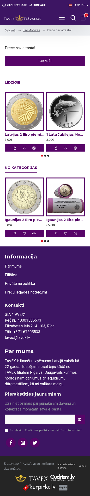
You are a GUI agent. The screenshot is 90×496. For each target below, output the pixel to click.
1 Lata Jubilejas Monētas (65, 134)
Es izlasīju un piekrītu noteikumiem (43, 430)
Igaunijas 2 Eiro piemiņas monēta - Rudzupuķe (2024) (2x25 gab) (65, 220)
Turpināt (45, 61)
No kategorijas (21, 168)
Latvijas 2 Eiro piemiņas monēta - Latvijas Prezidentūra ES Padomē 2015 (24, 134)
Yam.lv (82, 466)
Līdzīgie (12, 82)
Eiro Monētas (31, 30)
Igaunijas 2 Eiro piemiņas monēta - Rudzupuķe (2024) (24, 220)
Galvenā (10, 30)
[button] (42, 156)
